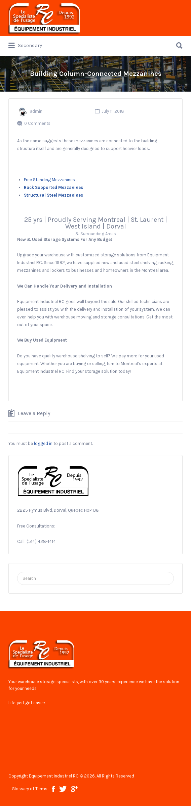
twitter (63, 789)
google (74, 789)
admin (36, 111)
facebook (53, 789)
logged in (43, 443)
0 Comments (37, 123)
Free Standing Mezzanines (49, 179)
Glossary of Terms (29, 788)
